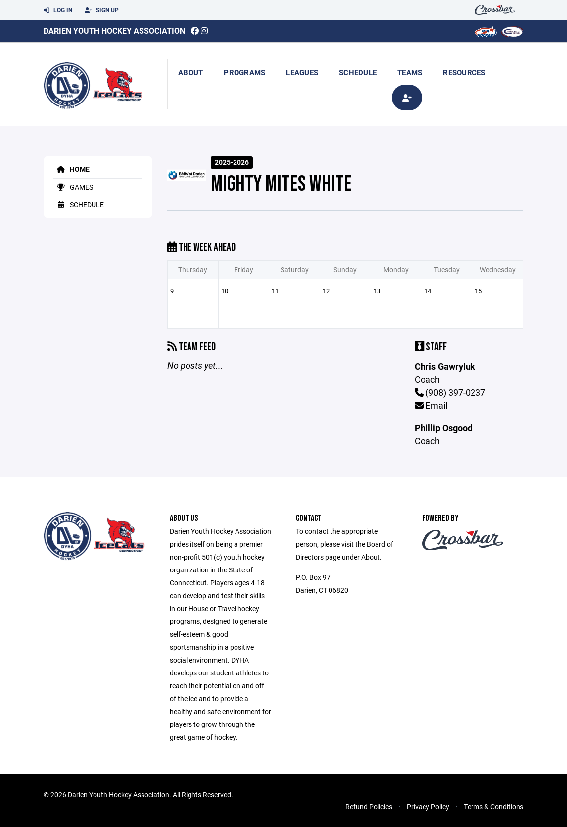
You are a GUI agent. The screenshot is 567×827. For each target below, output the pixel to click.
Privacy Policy (428, 806)
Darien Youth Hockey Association (114, 30)
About (190, 72)
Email (431, 405)
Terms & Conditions (493, 806)
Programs (244, 72)
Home (71, 169)
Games (73, 187)
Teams (409, 72)
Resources (464, 72)
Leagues (302, 72)
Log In (58, 10)
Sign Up (102, 10)
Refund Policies (368, 806)
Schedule (358, 72)
